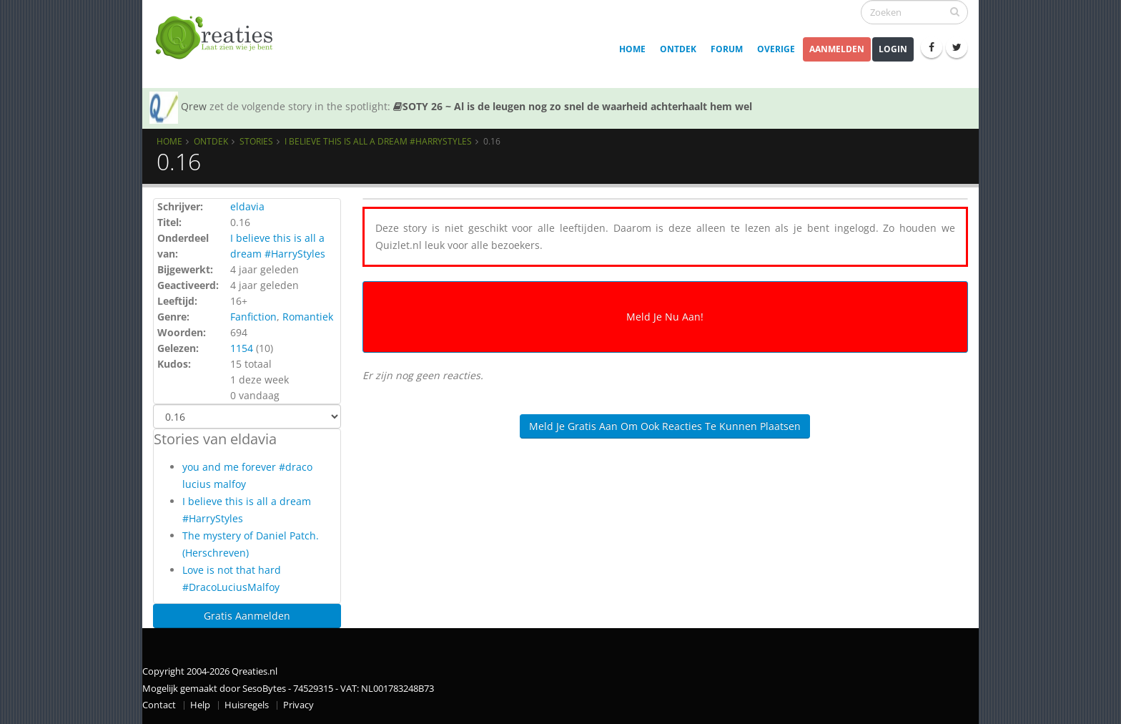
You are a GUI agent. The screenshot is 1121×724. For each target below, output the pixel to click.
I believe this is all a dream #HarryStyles (378, 141)
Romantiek (307, 316)
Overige (776, 49)
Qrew (194, 106)
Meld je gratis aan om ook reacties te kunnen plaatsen (665, 426)
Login (893, 49)
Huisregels (246, 705)
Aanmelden (836, 49)
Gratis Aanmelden (247, 615)
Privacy (298, 705)
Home (632, 49)
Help (200, 705)
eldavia (247, 206)
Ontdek (678, 49)
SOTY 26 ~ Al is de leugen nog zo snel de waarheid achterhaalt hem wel (572, 106)
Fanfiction (253, 316)
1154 (241, 348)
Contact (159, 705)
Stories (256, 141)
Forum (727, 49)
